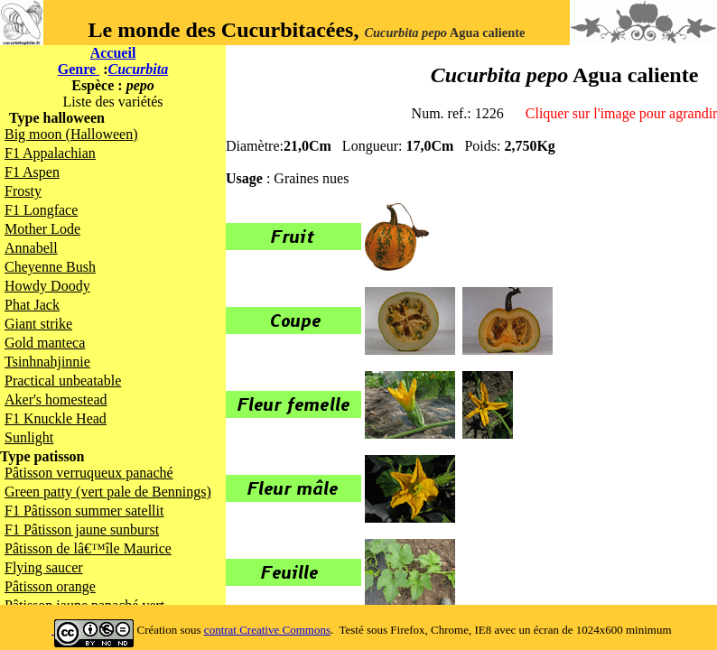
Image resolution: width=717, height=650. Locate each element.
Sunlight (29, 437)
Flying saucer (44, 567)
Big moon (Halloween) (71, 134)
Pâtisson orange (50, 586)
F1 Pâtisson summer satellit (84, 510)
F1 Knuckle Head (56, 418)
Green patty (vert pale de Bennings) (108, 491)
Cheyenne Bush (50, 266)
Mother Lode (42, 229)
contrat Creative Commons (267, 629)
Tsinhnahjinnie (47, 361)
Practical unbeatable (63, 380)
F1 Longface (41, 210)
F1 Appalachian (50, 153)
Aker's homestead (56, 399)
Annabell (31, 247)
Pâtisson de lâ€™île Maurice (88, 548)
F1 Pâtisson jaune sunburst (82, 529)
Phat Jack (32, 304)
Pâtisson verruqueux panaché (89, 472)
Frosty (23, 191)
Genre (78, 69)
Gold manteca (45, 342)
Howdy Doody (47, 285)
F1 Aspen (32, 172)
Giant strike (38, 323)
